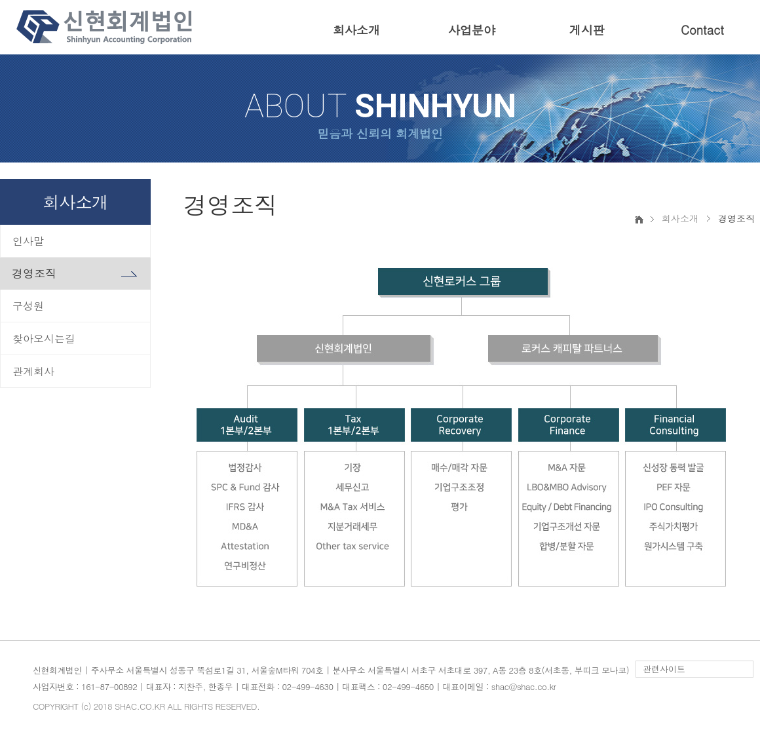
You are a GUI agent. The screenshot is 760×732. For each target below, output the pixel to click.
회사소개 (356, 30)
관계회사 (33, 371)
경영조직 (34, 273)
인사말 (28, 240)
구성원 (28, 305)
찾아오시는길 (43, 338)
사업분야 (471, 30)
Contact (702, 30)
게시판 (587, 30)
